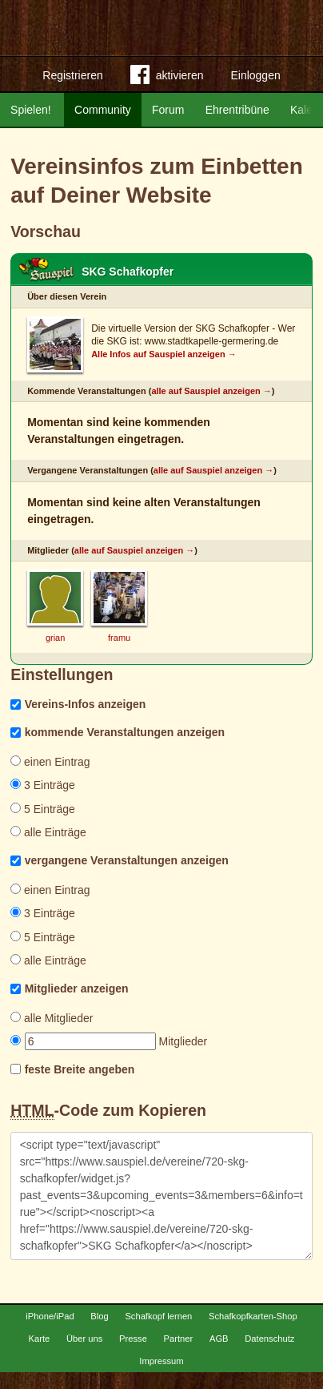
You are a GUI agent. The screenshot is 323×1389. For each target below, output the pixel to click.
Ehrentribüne (237, 109)
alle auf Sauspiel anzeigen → (211, 391)
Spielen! (30, 109)
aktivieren (167, 78)
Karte (39, 1355)
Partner (178, 1355)
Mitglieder (108, 1041)
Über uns (84, 1355)
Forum (168, 109)
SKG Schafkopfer (127, 271)
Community (102, 109)
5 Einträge (42, 809)
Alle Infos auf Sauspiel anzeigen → (164, 354)
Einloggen (255, 75)
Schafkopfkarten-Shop (253, 1333)
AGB (219, 1355)
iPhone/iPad (50, 1333)
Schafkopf (46, 270)
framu (119, 637)
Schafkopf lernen (158, 1333)
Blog (99, 1333)
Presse (133, 1355)
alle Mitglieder (51, 1018)
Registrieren (72, 75)
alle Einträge (48, 832)
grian (55, 637)
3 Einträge (42, 785)
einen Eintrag (50, 761)
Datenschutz (269, 1355)
